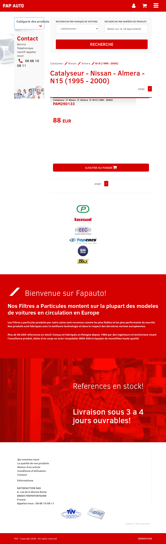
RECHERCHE (101, 44)
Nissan (72, 63)
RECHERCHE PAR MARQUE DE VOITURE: (77, 21)
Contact (22, 474)
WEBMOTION (145, 538)
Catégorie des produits (30, 23)
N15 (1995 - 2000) (102, 99)
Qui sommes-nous (28, 459)
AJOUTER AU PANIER (101, 167)
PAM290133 (64, 103)
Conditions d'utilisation (31, 471)
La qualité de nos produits (33, 463)
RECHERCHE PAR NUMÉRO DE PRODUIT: (126, 21)
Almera (85, 63)
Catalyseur (56, 63)
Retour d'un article (28, 467)
